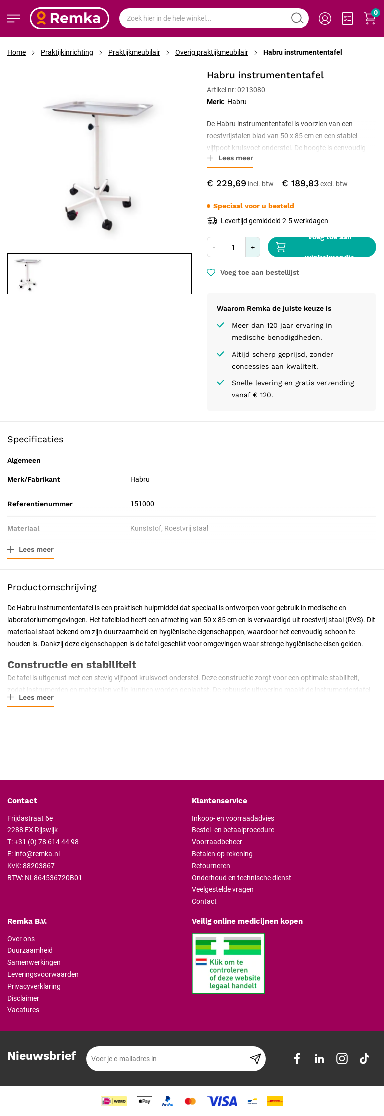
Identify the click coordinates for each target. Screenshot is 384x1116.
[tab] (96, 801)
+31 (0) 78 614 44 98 (46, 842)
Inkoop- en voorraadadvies (233, 818)
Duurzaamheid (30, 950)
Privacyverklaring (34, 986)
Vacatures (24, 1010)
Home (17, 52)
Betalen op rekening (222, 854)
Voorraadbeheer (217, 842)
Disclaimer (24, 998)
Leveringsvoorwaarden (43, 974)
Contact (204, 901)
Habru (237, 102)
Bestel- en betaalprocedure (233, 830)
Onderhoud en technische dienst (242, 878)
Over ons (21, 939)
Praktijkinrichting (67, 52)
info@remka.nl (37, 854)
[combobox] (214, 18)
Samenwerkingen (34, 962)
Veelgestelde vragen (223, 889)
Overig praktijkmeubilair (212, 52)
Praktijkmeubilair (134, 52)
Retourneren (211, 866)
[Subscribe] (256, 1058)
